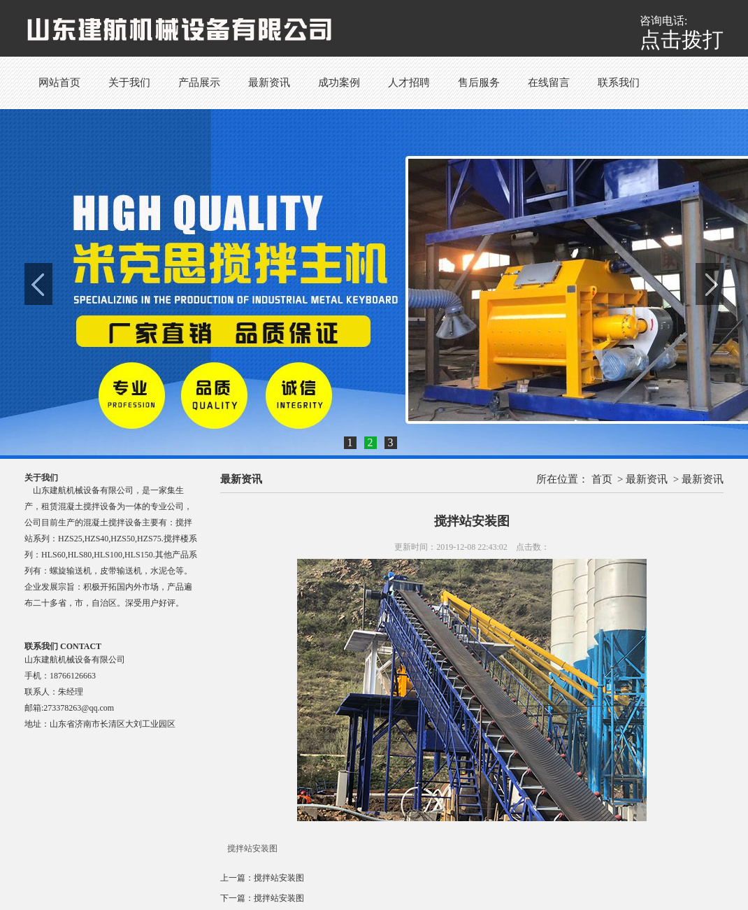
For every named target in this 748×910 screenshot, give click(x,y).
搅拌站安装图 (279, 878)
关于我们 (129, 82)
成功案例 (339, 82)
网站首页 (59, 82)
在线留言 (549, 82)
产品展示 (199, 82)
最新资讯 (269, 82)
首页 (601, 479)
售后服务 (479, 82)
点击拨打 (682, 39)
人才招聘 (409, 82)
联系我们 (619, 82)
